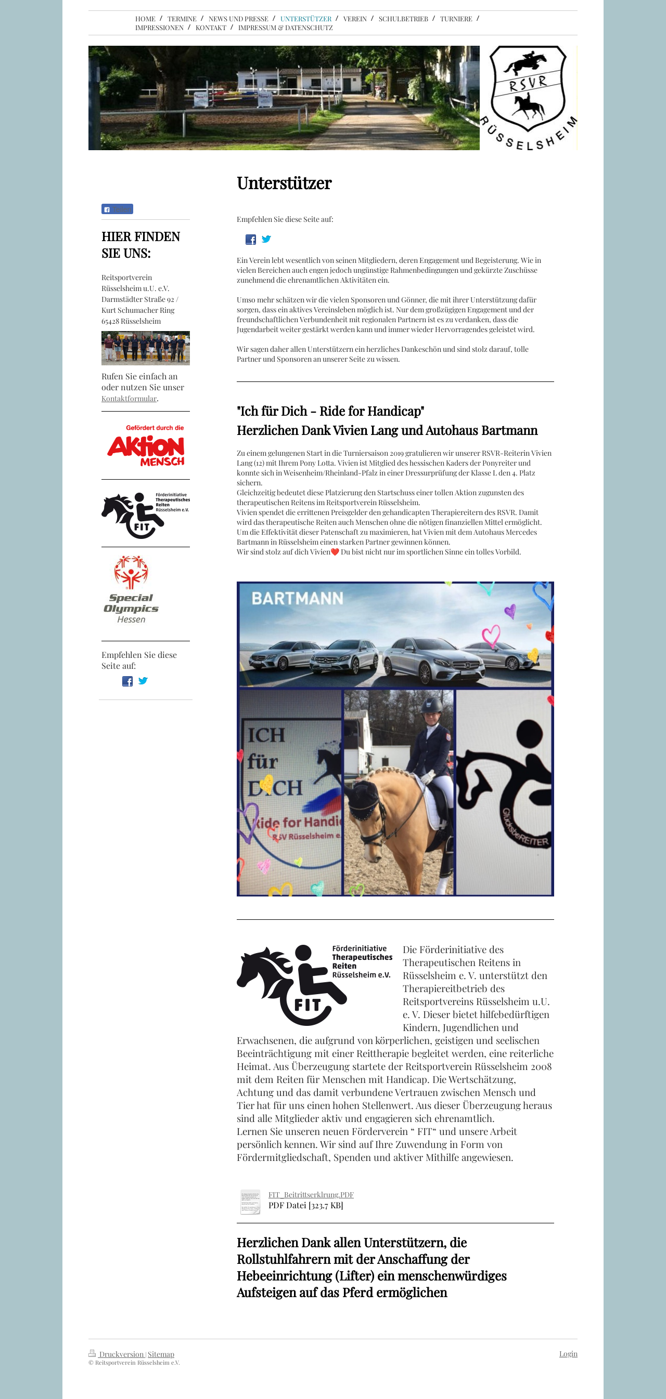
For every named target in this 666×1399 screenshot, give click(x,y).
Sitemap (161, 1354)
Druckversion (116, 1354)
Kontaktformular (129, 398)
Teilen (117, 209)
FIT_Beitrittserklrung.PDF (311, 1194)
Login (568, 1353)
